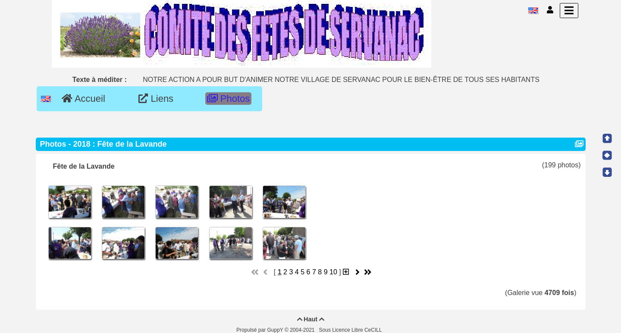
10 (333, 272)
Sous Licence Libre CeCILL (351, 330)
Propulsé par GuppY (260, 330)
